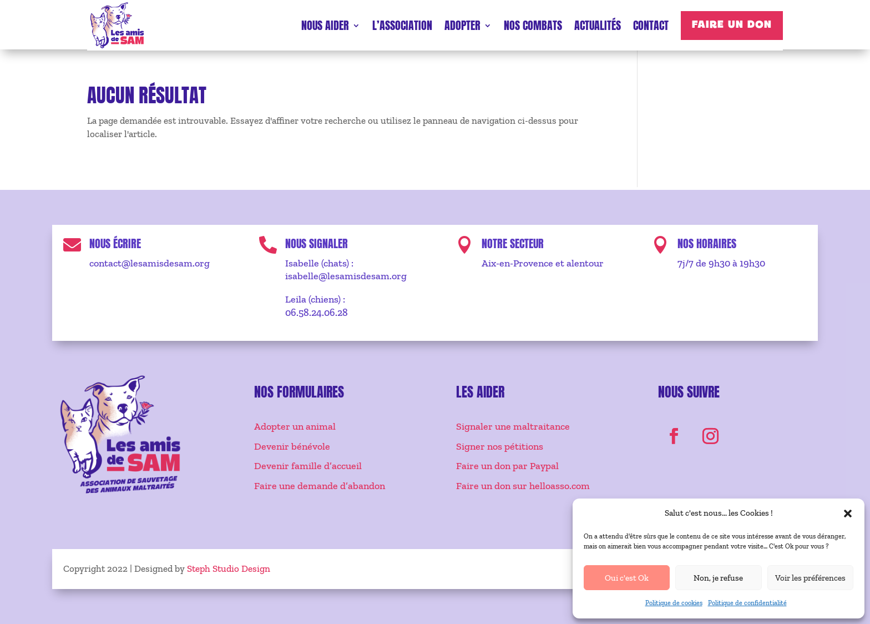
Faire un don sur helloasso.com (523, 486)
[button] (847, 513)
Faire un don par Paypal (507, 466)
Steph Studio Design (228, 568)
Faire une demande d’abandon (319, 486)
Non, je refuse (718, 578)
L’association (402, 25)
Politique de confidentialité (747, 603)
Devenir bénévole (292, 446)
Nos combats (533, 25)
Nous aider (325, 25)
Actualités (597, 25)
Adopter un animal (295, 426)
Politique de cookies (673, 603)
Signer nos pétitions (499, 446)
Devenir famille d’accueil (308, 466)
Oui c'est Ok (627, 578)
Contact (651, 25)
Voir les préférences (810, 578)
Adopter (462, 25)
